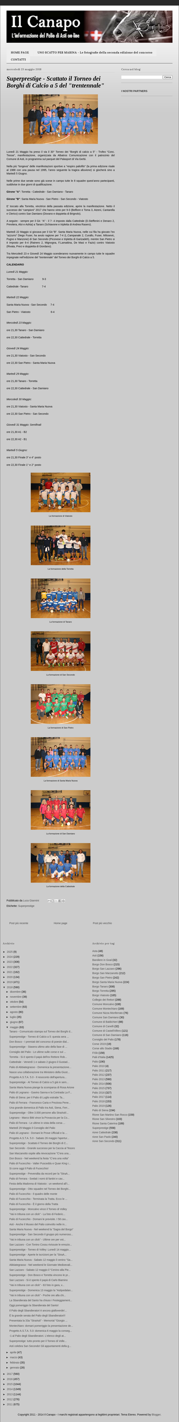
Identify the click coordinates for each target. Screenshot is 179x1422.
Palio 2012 (98, 1074)
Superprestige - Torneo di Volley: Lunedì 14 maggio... (40, 1249)
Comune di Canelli (103, 1026)
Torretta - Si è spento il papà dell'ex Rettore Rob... (38, 1056)
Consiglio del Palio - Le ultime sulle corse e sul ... (37, 1051)
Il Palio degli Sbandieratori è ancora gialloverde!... (38, 1310)
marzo (14, 1357)
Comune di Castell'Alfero (106, 1030)
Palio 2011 (98, 1070)
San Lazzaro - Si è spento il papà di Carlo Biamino (38, 1280)
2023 (10, 961)
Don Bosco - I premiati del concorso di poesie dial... (39, 1041)
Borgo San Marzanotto (105, 973)
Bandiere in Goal (102, 959)
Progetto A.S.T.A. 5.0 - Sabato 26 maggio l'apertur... (39, 1138)
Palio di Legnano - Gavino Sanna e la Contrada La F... (40, 1092)
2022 (10, 967)
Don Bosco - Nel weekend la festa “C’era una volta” (39, 1158)
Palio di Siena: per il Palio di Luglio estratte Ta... (36, 1097)
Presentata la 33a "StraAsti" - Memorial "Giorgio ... (38, 1320)
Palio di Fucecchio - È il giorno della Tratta (33, 1204)
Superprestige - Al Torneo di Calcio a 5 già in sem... (39, 1082)
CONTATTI (18, 59)
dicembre (15, 991)
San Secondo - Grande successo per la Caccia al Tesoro (42, 1148)
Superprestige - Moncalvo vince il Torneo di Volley (38, 1209)
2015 (10, 1384)
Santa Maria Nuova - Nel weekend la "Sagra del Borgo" (41, 1229)
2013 (10, 1394)
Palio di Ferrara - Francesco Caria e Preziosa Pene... (40, 1102)
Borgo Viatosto (100, 995)
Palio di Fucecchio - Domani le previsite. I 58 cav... (38, 1219)
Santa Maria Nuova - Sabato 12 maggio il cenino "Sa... (41, 1259)
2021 (10, 972)
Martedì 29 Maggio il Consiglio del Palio (32, 1127)
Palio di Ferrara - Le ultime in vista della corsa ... (37, 1122)
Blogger (156, 1414)
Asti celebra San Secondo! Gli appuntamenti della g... (40, 1346)
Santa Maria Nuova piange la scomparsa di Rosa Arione (41, 1087)
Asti (94, 955)
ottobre (14, 1001)
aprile (13, 1352)
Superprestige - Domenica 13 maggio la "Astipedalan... (41, 1290)
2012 (10, 1399)
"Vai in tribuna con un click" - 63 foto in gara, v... (36, 1285)
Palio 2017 (98, 1096)
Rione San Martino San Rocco (109, 1114)
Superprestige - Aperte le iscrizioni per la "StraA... (38, 1254)
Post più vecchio (102, 923)
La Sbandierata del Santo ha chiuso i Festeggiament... (40, 1300)
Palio (95, 1061)
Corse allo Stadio (102, 1048)
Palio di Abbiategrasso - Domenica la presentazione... (40, 1067)
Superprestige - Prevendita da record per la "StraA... (39, 1173)
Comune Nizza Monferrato (107, 1012)
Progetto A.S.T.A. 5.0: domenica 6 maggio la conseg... (40, 1330)
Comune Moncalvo (103, 1004)
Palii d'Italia (98, 1057)
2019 (10, 982)
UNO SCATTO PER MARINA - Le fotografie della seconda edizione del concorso (94, 52)
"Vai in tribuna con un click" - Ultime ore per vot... (37, 1239)
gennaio (15, 1367)
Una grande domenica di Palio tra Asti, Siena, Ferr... (39, 1107)
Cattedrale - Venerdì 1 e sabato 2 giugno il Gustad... (39, 1061)
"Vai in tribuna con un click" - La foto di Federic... (37, 1214)
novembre (16, 996)
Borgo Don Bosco (102, 964)
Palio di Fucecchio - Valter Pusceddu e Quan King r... (40, 1163)
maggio (14, 1027)
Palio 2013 (98, 1079)
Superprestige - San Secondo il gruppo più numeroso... (41, 1234)
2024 (10, 956)
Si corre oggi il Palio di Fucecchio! (28, 1168)
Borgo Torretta (100, 990)
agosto (14, 1011)
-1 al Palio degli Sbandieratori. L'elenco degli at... (37, 1335)
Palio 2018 (98, 1101)
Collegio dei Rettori (103, 999)
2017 (10, 1373)
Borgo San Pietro (102, 977)
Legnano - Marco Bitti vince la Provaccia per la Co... (39, 1117)
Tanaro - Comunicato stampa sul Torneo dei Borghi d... (40, 1031)
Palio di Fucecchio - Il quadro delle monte (33, 1193)
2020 (10, 977)
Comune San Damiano (105, 1017)
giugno (14, 1022)
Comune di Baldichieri (105, 1021)
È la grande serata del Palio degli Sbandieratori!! (37, 1315)
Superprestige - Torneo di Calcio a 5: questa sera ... (39, 1036)
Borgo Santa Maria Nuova (107, 982)
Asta (95, 951)
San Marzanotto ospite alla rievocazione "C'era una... (40, 1153)
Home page (60, 923)
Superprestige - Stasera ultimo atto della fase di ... (38, 1046)
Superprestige (26, 905)
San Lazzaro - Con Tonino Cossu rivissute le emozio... (40, 1244)
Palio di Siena (100, 1110)
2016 (10, 1379)
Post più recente (18, 923)
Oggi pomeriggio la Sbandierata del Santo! (34, 1305)
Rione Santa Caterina (104, 1123)
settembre (16, 1006)
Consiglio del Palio (103, 1039)
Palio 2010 (98, 1066)
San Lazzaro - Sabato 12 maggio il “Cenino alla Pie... (40, 1269)
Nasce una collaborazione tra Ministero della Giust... (39, 1072)
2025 (10, 951)
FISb (95, 1052)
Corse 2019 (99, 1043)
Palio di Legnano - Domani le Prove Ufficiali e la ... (38, 1132)
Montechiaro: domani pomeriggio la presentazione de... (41, 1325)
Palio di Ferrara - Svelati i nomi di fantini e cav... (36, 1178)
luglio (13, 1017)
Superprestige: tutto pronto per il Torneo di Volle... (38, 1341)
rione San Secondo (103, 1141)
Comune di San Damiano (106, 1035)
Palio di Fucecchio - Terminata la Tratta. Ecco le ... (38, 1198)
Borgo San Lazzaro (103, 968)
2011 (10, 1404)
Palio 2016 (98, 1092)
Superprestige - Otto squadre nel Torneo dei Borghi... (39, 1188)
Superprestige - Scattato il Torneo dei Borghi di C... (38, 1143)
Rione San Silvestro (103, 1118)
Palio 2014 (98, 1083)
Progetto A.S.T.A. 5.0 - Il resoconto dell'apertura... (38, 1077)
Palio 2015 (98, 1088)
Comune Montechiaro (104, 1008)
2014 (10, 1389)
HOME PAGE (20, 52)
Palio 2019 (98, 1105)
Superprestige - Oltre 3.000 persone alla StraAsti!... (39, 1112)
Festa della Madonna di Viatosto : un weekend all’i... (39, 1183)
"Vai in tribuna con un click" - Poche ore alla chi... (37, 1295)
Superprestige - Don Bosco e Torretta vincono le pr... (39, 1275)
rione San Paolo (101, 1136)
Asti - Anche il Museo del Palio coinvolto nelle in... (38, 1224)
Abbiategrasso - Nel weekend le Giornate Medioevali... (40, 1264)
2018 (10, 987)
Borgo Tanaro (100, 986)
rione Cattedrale (101, 1132)
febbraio (15, 1362)
